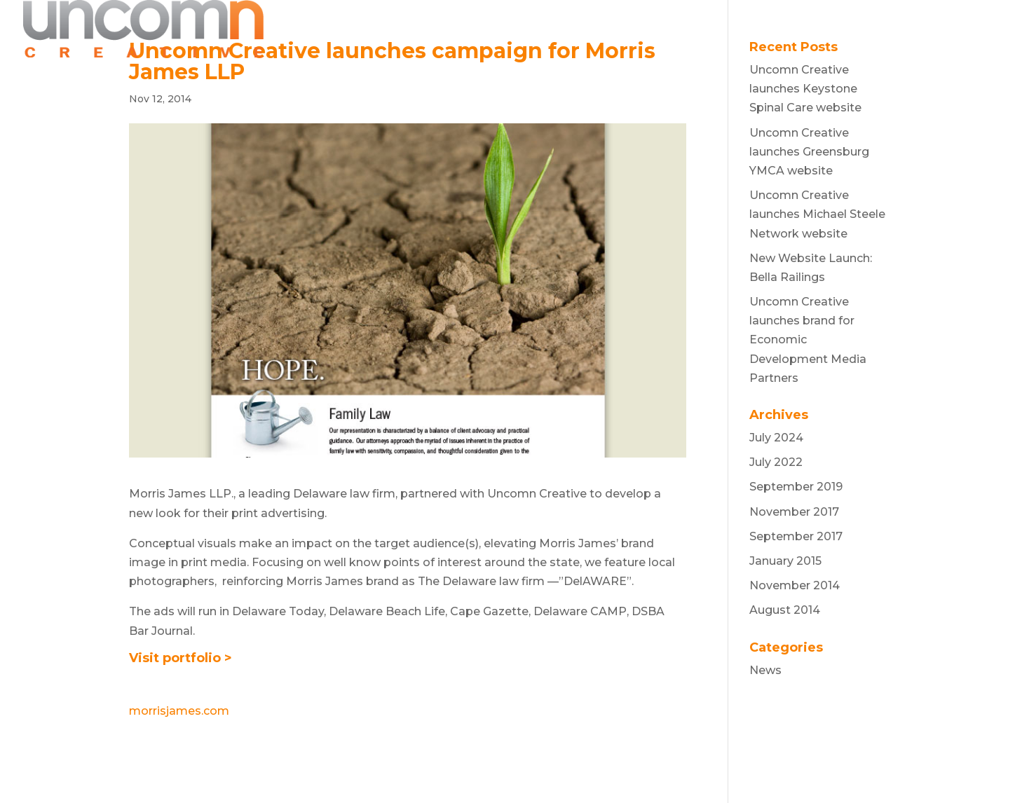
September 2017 (796, 536)
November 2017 (794, 512)
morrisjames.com (179, 711)
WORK (636, 29)
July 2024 (776, 437)
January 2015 (785, 561)
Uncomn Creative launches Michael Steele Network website (817, 214)
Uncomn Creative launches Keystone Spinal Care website (805, 88)
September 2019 (796, 486)
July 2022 (776, 462)
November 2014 (794, 585)
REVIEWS (772, 29)
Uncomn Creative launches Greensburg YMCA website (809, 151)
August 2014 (784, 610)
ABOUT (700, 29)
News (765, 670)
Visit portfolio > (180, 658)
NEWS (840, 29)
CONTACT (910, 29)
